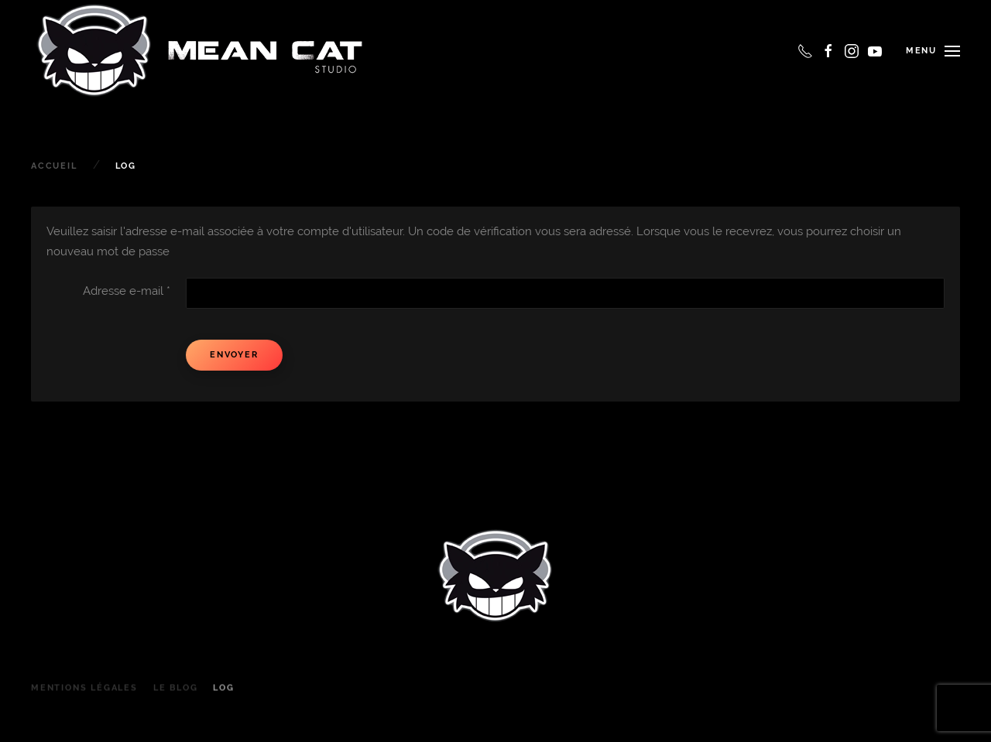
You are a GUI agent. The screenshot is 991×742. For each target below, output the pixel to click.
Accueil (54, 166)
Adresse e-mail (126, 291)
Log (223, 696)
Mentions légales (84, 696)
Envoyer (234, 355)
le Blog (175, 696)
